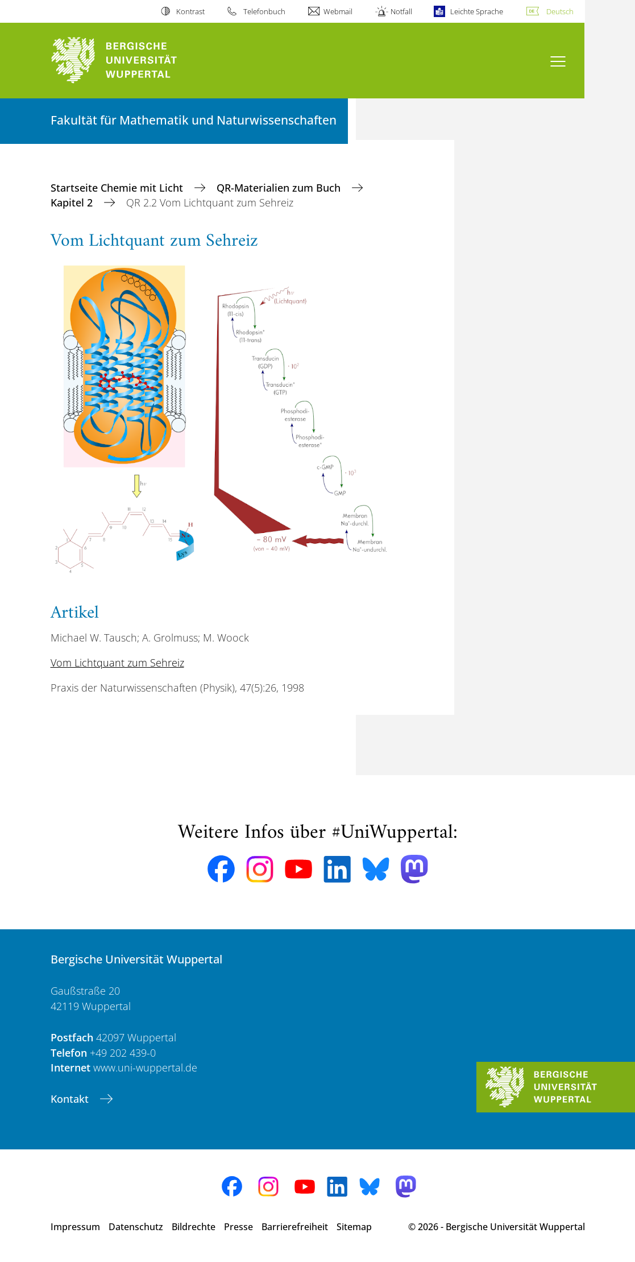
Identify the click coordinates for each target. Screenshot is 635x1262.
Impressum (75, 1226)
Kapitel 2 (73, 202)
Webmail (337, 11)
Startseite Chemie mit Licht (118, 188)
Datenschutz (136, 1226)
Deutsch (560, 11)
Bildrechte (193, 1226)
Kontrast (190, 11)
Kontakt (71, 1099)
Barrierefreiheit (295, 1226)
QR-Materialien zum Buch (280, 188)
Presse (238, 1226)
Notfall (401, 11)
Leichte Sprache (476, 11)
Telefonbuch (264, 11)
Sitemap (354, 1226)
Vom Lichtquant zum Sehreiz (117, 662)
